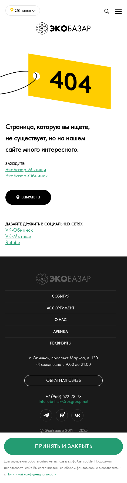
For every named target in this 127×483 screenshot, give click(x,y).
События (60, 296)
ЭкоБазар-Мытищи (25, 169)
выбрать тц (28, 197)
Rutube (12, 242)
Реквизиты (60, 343)
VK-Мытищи (18, 236)
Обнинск (22, 10)
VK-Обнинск (19, 230)
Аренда (60, 331)
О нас (60, 320)
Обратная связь (63, 380)
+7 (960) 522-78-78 (63, 396)
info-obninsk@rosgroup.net (63, 401)
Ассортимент (60, 308)
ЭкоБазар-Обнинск (26, 175)
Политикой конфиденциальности (31, 474)
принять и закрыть (63, 446)
